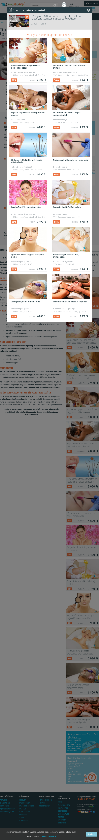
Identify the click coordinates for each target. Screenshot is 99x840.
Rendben (91, 834)
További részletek (48, 836)
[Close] (88, 10)
